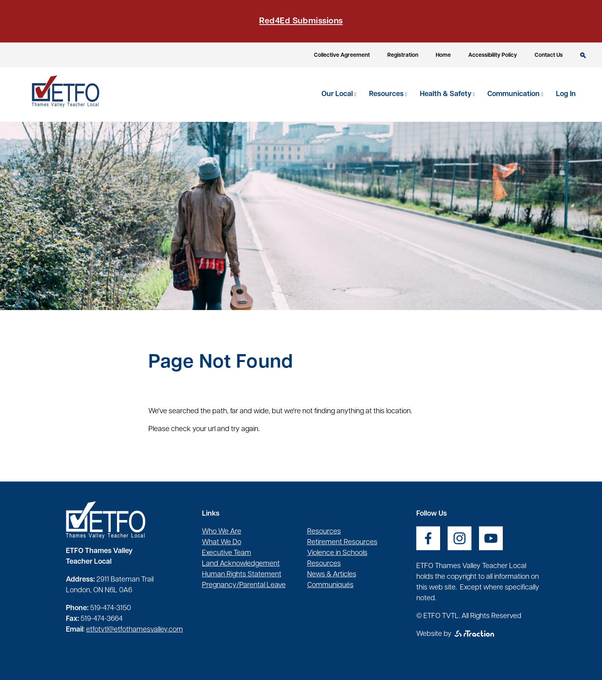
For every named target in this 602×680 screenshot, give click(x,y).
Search (583, 55)
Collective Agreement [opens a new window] (342, 55)
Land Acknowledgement (241, 564)
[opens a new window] (428, 538)
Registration (402, 55)
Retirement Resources (342, 542)
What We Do (221, 542)
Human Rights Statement (241, 574)
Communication (514, 94)
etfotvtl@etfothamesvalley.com (134, 630)
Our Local (337, 94)
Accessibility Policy (492, 55)
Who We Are (221, 532)
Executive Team (226, 553)
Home (443, 55)
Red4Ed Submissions (300, 21)
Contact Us (549, 55)
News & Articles (331, 574)
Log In (566, 94)
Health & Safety (446, 94)
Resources (387, 94)
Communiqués (330, 585)
